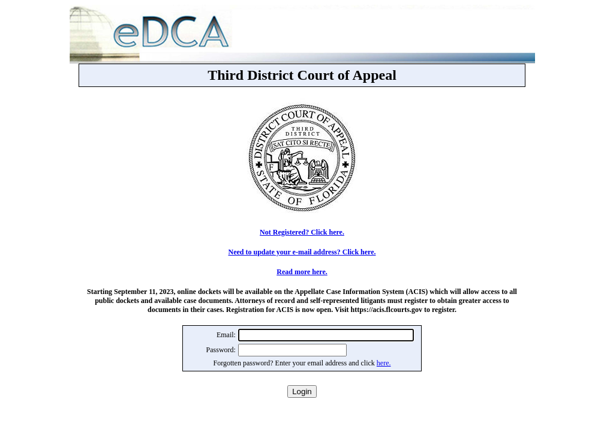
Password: (221, 350)
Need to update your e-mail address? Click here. (302, 252)
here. (384, 363)
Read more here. (302, 272)
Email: (226, 335)
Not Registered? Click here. (302, 232)
